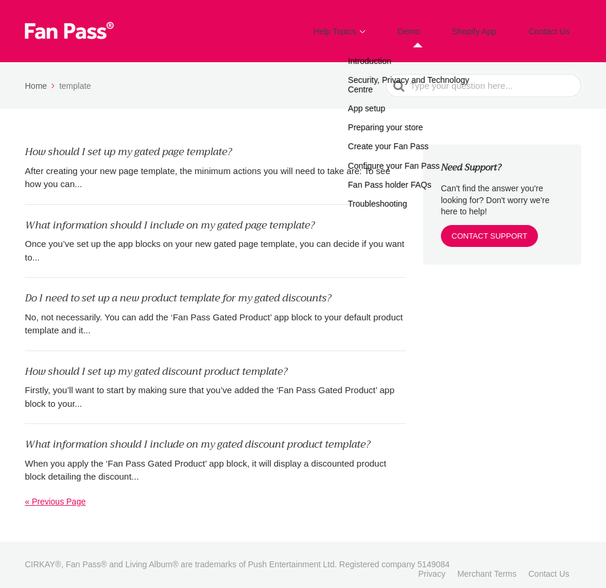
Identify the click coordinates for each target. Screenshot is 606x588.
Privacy (432, 565)
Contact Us (554, 27)
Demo (435, 27)
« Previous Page (55, 493)
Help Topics (372, 27)
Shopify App (490, 27)
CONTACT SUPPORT (489, 227)
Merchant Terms (487, 565)
